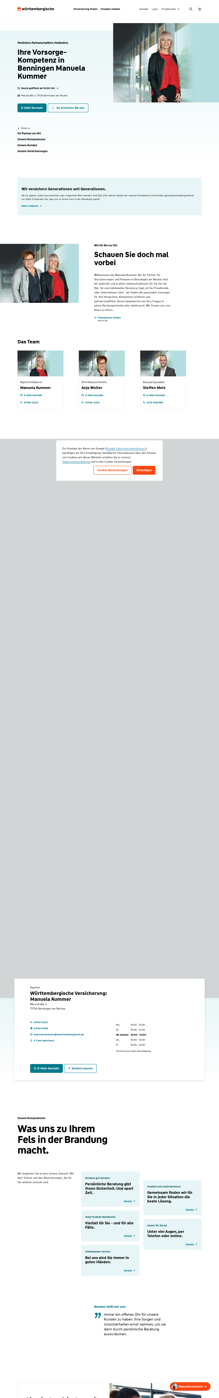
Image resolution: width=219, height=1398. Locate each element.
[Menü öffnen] (200, 9)
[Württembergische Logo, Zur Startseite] (35, 9)
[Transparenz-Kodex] (107, 319)
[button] (29, 133)
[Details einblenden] (130, 1201)
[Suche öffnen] (191, 9)
